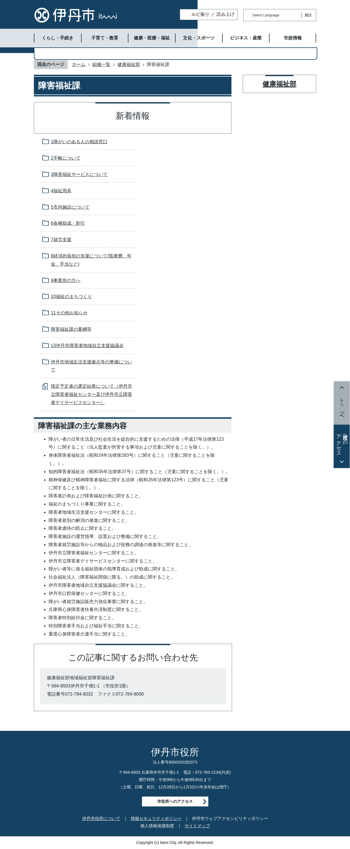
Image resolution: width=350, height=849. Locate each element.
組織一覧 (101, 64)
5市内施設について (70, 207)
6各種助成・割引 (68, 223)
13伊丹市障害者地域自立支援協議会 (87, 345)
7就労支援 (61, 239)
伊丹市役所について (101, 818)
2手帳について (65, 158)
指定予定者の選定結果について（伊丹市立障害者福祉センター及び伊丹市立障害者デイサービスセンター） (91, 394)
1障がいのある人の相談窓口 (79, 141)
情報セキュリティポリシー (156, 818)
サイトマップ (197, 825)
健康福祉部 (128, 64)
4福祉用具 (61, 190)
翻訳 (308, 15)
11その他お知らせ (69, 312)
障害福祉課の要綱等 (71, 329)
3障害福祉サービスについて (79, 174)
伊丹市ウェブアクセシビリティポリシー (230, 818)
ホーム (79, 64)
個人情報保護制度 (157, 825)
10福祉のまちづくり (71, 296)
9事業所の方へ (65, 280)
